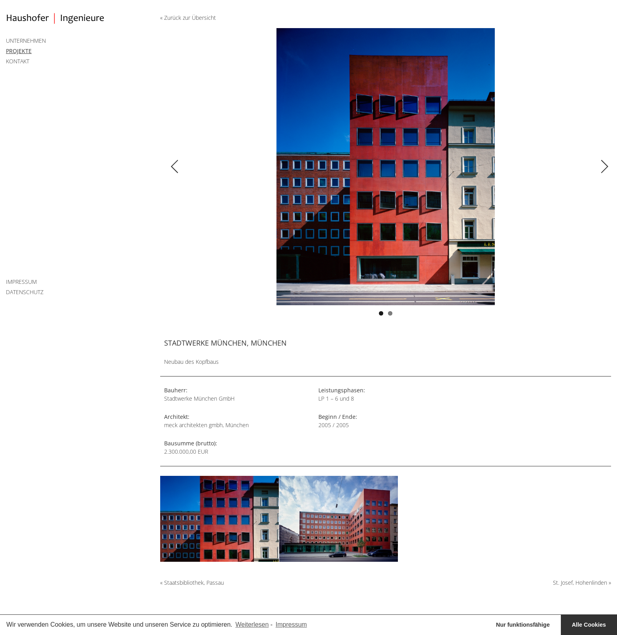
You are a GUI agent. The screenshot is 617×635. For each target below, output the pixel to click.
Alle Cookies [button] (589, 625)
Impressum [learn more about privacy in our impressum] (291, 624)
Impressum (21, 281)
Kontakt (17, 61)
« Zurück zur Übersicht (188, 17)
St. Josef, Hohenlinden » (582, 582)
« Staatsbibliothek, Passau (192, 582)
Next (498, 158)
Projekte (19, 51)
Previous (273, 158)
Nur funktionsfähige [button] (523, 625)
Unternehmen (26, 40)
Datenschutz (25, 292)
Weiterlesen (252, 624)
